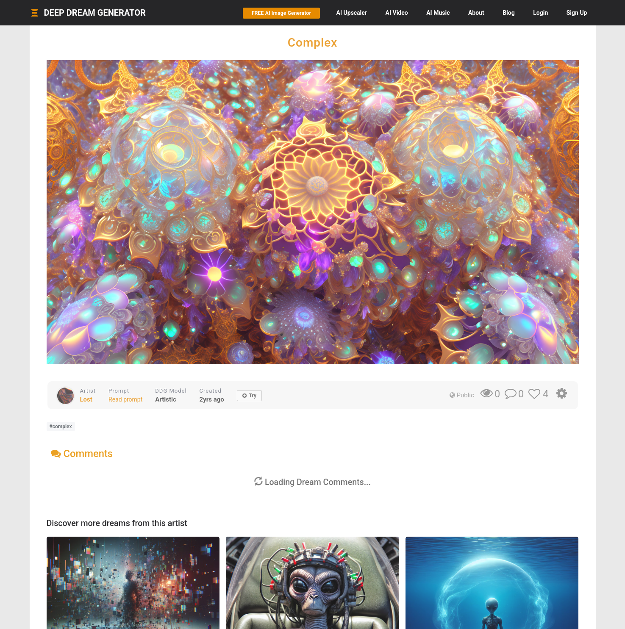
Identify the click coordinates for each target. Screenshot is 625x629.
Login (540, 12)
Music (438, 12)
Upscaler (351, 12)
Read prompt (125, 399)
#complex (61, 426)
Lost (86, 399)
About (476, 12)
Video (397, 12)
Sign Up (577, 12)
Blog (509, 12)
